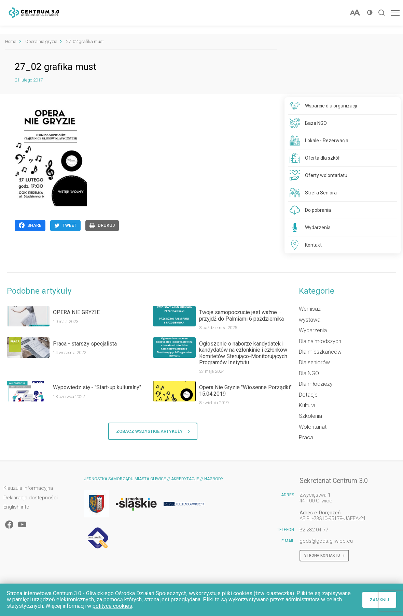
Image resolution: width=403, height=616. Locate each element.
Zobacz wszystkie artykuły (153, 431)
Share (30, 225)
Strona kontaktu (324, 555)
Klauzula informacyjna (28, 488)
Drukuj (102, 225)
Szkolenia (310, 416)
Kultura (307, 405)
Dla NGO (309, 373)
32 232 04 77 (314, 530)
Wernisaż (310, 309)
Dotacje (308, 395)
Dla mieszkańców (320, 352)
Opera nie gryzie (41, 41)
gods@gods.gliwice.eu (326, 541)
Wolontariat (312, 427)
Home (10, 41)
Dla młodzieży (316, 384)
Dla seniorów (314, 362)
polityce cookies (112, 606)
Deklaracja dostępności (30, 498)
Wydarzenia (313, 330)
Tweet (65, 225)
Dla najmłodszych (320, 341)
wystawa (309, 320)
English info (16, 507)
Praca (306, 437)
